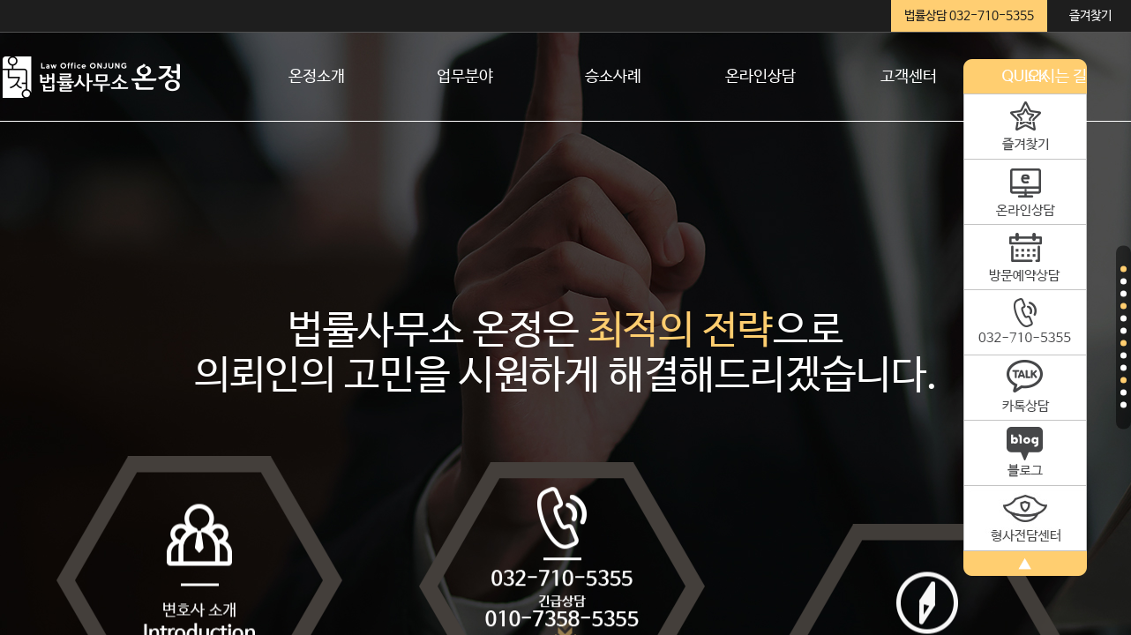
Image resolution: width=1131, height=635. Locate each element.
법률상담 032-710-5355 (969, 16)
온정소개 (316, 77)
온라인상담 (760, 77)
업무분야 (465, 77)
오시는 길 (1057, 77)
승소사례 (613, 77)
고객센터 (908, 77)
